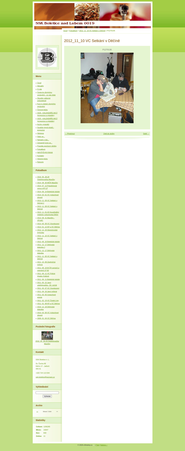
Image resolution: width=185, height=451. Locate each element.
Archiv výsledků (43, 124)
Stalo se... (41, 136)
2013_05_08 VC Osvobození (48, 224)
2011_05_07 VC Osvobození (48, 288)
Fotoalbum (73, 31)
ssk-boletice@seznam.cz (45, 377)
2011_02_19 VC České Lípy (48, 300)
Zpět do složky (109, 134)
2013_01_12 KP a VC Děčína (48, 227)
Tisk (97, 445)
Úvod (65, 31)
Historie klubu (42, 159)
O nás (39, 89)
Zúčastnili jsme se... (44, 143)
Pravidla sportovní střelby (47, 146)
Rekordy (40, 162)
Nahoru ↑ (103, 445)
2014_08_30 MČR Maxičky (47, 183)
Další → (146, 134)
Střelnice (40, 133)
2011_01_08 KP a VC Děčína (48, 304)
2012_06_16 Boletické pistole (48, 242)
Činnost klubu (42, 110)
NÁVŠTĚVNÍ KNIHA (45, 152)
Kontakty (40, 156)
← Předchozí (70, 134)
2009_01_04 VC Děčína (46, 318)
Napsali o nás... (43, 140)
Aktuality (40, 86)
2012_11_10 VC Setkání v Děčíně (92, 31)
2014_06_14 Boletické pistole (48, 192)
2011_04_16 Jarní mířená (47, 291)
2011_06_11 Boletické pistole (48, 279)
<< (37, 411)
